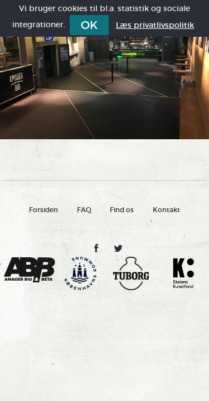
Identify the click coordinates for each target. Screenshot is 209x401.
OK (89, 25)
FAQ (84, 210)
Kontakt (166, 210)
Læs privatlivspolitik (155, 25)
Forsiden (43, 210)
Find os (122, 210)
